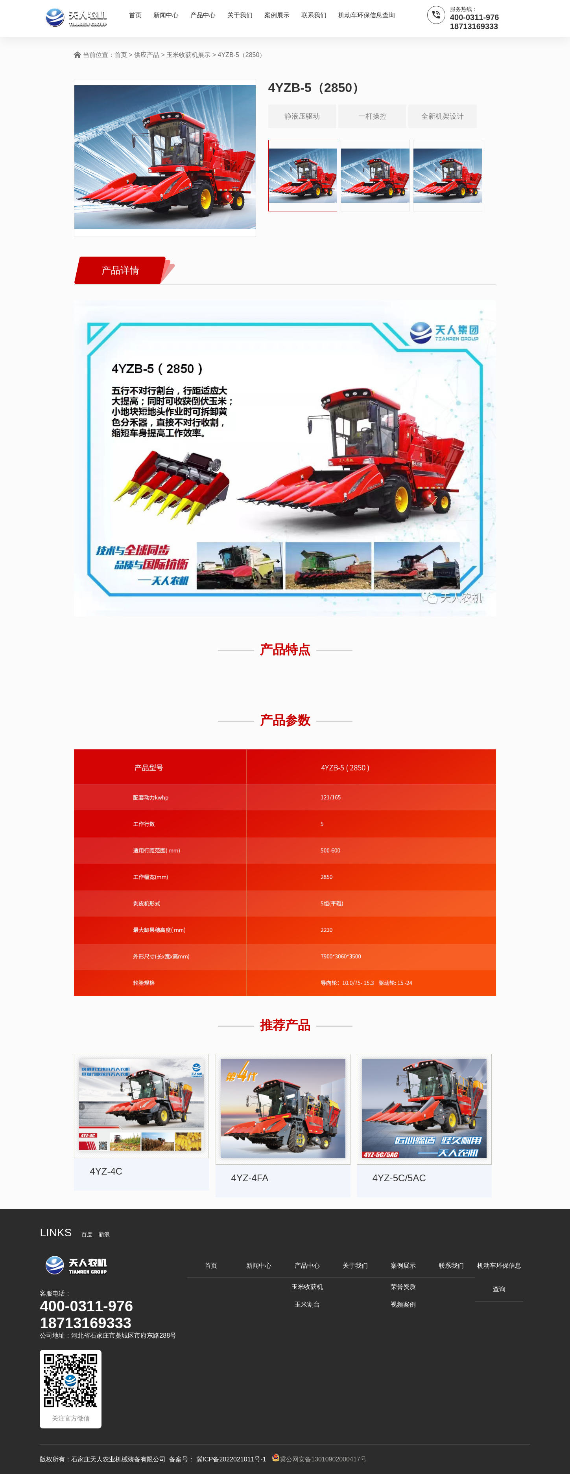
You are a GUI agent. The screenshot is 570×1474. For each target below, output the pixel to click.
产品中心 (203, 15)
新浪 (104, 1234)
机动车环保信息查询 (366, 15)
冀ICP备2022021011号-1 (231, 1459)
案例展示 (277, 15)
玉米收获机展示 (188, 54)
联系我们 (314, 15)
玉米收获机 (307, 1286)
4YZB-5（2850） (242, 54)
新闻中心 (166, 15)
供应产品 (146, 54)
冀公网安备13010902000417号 (319, 1459)
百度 (86, 1234)
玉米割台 (307, 1304)
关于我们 (240, 15)
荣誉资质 (403, 1286)
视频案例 (403, 1304)
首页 (135, 15)
